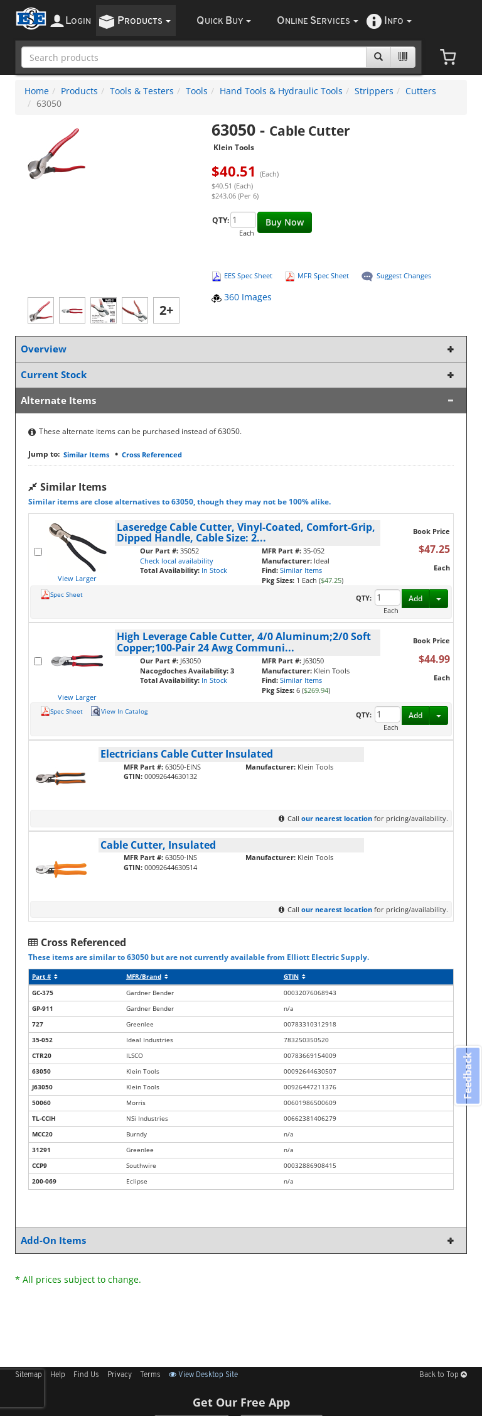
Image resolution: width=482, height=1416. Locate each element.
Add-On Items (238, 1240)
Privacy (119, 1375)
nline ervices (317, 21)
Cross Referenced (152, 454)
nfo (398, 21)
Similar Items (86, 454)
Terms (150, 1375)
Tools (197, 91)
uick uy (223, 21)
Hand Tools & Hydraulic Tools (281, 91)
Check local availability (176, 560)
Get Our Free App (241, 1402)
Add (415, 598)
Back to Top (443, 1375)
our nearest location (336, 818)
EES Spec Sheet (248, 275)
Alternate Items (238, 400)
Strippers (374, 91)
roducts (144, 21)
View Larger (77, 578)
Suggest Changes (404, 275)
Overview (238, 349)
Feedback (467, 1075)
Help (57, 1375)
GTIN (295, 976)
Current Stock (238, 375)
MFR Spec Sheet (323, 275)
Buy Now (284, 222)
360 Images (242, 297)
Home (36, 91)
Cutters (420, 91)
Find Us (86, 1375)
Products (79, 91)
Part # (45, 976)
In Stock (214, 570)
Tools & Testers (142, 91)
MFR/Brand (147, 976)
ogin (78, 21)
